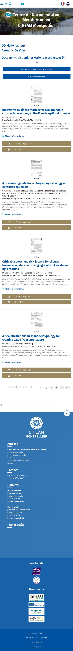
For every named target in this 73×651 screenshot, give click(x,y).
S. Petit (21, 193)
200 (67, 387)
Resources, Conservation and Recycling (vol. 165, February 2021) (34, 275)
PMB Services (36, 642)
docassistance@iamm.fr (17, 475)
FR (62, 3)
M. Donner (6, 117)
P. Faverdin (59, 191)
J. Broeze (28, 273)
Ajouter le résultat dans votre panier (37, 69)
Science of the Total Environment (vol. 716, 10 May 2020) (31, 346)
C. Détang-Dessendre (44, 191)
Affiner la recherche (36, 76)
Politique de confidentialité (36, 638)
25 (52, 387)
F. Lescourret (18, 191)
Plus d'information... (14, 136)
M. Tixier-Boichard (52, 193)
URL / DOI (19, 149)
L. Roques (29, 193)
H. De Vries (17, 117)
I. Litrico (13, 193)
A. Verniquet (18, 273)
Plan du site (36, 647)
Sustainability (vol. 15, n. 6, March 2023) (24, 120)
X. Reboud (39, 193)
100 (61, 387)
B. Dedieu (29, 191)
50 (56, 387)
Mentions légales (36, 633)
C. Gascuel (6, 191)
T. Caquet (12, 196)
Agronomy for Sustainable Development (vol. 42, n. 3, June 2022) (34, 198)
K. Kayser (37, 273)
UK (67, 3)
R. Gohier (17, 343)
